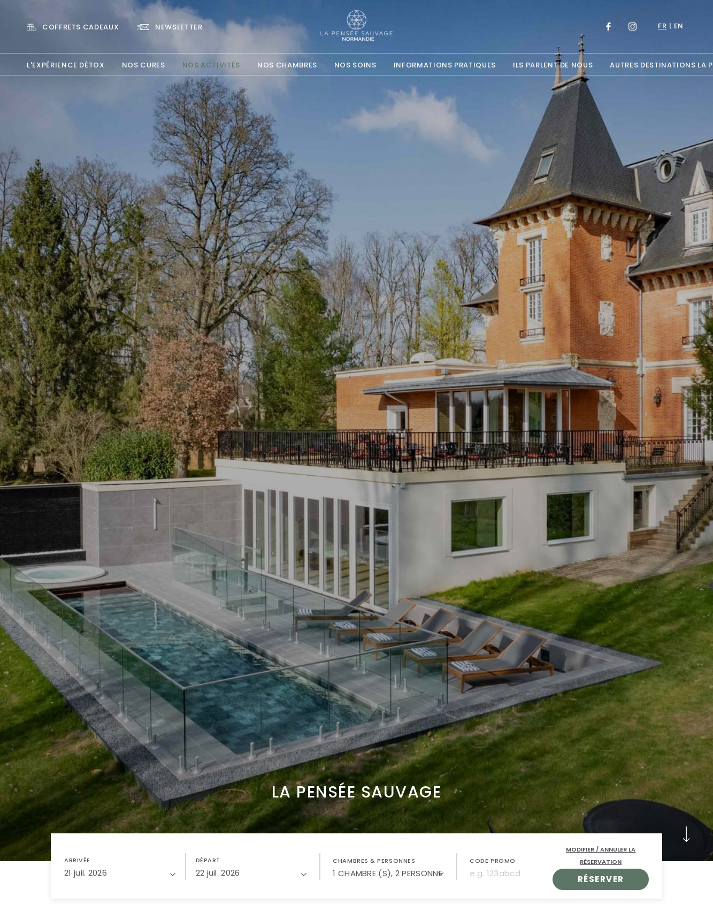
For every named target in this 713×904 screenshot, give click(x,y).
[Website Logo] (356, 26)
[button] (119, 866)
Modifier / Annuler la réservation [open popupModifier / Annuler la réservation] (600, 855)
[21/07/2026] (119, 873)
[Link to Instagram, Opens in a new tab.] (632, 26)
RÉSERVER (601, 879)
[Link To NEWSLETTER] (169, 26)
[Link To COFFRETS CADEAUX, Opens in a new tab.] (73, 26)
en (679, 26)
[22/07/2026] (251, 873)
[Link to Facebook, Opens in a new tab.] (608, 26)
